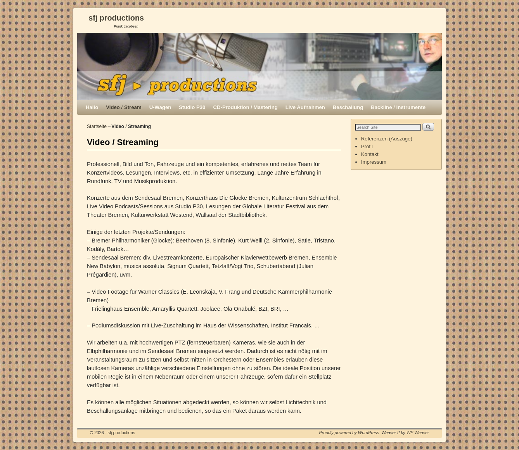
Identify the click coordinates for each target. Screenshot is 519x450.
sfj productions (116, 18)
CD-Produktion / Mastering (245, 107)
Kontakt (370, 154)
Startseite (97, 126)
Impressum (373, 162)
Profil (367, 146)
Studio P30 (192, 107)
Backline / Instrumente (398, 107)
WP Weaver (418, 432)
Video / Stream (123, 107)
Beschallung (348, 107)
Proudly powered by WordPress (349, 432)
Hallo (92, 107)
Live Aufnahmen (305, 107)
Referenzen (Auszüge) (386, 139)
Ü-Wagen (160, 107)
